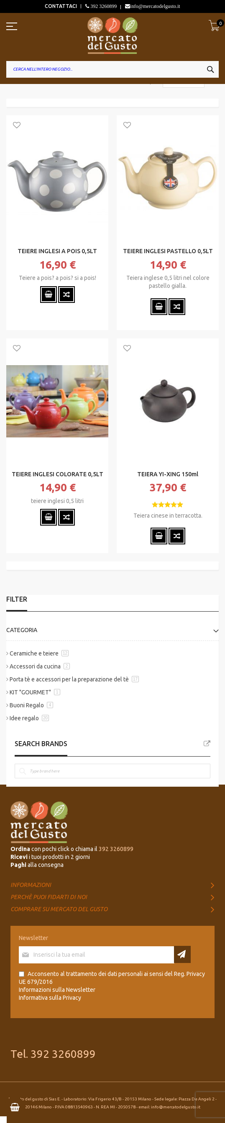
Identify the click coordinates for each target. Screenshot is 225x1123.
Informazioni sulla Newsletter (57, 989)
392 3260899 (103, 6)
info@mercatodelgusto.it (155, 6)
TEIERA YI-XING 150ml (167, 474)
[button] (17, 125)
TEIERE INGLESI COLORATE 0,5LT (57, 474)
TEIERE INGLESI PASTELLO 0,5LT (168, 251)
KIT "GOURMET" (30, 692)
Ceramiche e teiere (34, 653)
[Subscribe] (182, 954)
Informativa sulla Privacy (50, 997)
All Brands (207, 743)
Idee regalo (24, 718)
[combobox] (112, 69)
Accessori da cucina (35, 666)
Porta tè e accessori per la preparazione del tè (69, 679)
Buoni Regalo (27, 705)
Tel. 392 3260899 (53, 1054)
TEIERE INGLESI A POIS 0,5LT (57, 251)
